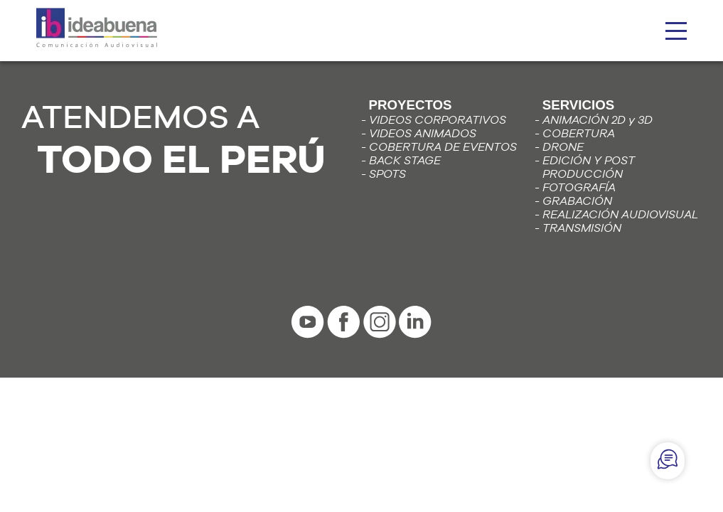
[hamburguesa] (676, 31)
